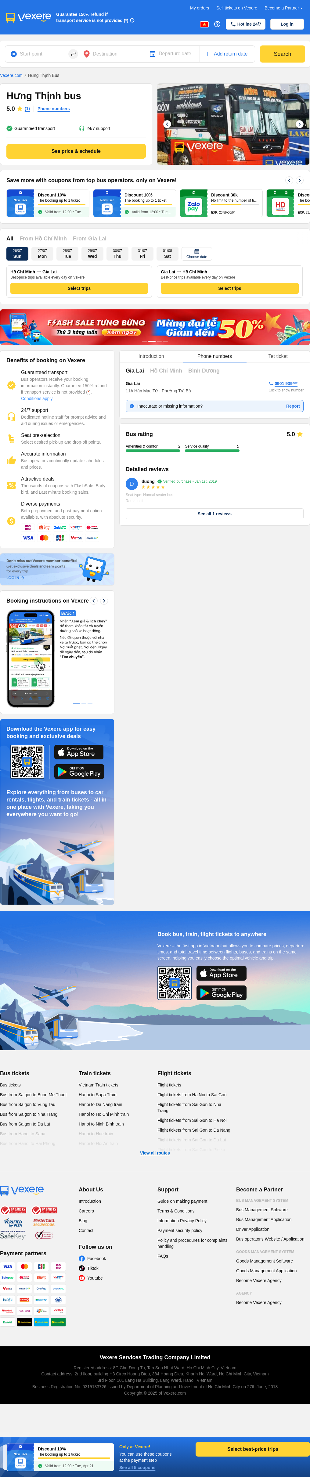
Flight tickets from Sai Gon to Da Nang (193, 1130)
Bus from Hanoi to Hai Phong (27, 1143)
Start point (31, 54)
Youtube (95, 1278)
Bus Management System (262, 1200)
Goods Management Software (264, 1261)
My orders (199, 7)
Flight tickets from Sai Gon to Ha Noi (191, 1120)
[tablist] (215, 356)
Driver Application (252, 1229)
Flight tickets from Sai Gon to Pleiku (191, 1149)
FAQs (162, 1256)
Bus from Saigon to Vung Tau (27, 1104)
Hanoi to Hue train (96, 1133)
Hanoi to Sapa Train (98, 1094)
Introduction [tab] (151, 356)
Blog (83, 1220)
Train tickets (95, 1073)
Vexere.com (11, 75)
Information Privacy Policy (182, 1220)
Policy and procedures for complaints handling (192, 1243)
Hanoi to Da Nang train (100, 1104)
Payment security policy (179, 1230)
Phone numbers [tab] (214, 356)
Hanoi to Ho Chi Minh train (104, 1114)
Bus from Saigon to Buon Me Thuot (33, 1094)
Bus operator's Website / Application (270, 1239)
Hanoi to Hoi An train (98, 1143)
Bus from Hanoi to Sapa (22, 1133)
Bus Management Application (263, 1219)
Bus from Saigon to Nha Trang (28, 1114)
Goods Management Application (266, 1270)
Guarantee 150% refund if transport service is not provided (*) (92, 17)
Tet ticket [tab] (278, 356)
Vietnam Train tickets (98, 1085)
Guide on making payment (182, 1201)
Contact (86, 1230)
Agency (244, 1293)
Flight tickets (174, 1073)
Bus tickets (14, 1073)
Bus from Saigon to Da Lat (25, 1124)
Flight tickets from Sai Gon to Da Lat (191, 1139)
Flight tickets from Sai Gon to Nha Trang (189, 1107)
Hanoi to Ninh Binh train (101, 1124)
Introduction (90, 1201)
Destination (105, 54)
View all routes (155, 1153)
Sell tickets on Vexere (236, 7)
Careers (86, 1211)
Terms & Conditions (175, 1211)
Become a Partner (284, 8)
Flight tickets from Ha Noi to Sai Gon (191, 1094)
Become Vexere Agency (259, 1280)
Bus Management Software (262, 1209)
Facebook (96, 1258)
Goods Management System (265, 1252)
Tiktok (93, 1268)
